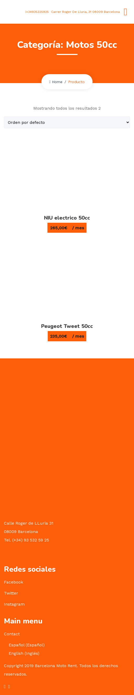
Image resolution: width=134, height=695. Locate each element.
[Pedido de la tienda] (67, 122)
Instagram (14, 604)
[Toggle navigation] (125, 12)
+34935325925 (37, 12)
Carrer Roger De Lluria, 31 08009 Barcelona (85, 12)
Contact (12, 633)
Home (55, 82)
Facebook (13, 582)
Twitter (11, 593)
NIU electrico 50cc (67, 217)
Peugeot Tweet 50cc (67, 326)
